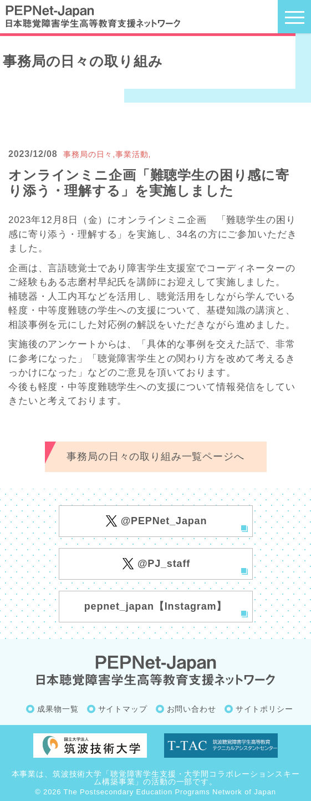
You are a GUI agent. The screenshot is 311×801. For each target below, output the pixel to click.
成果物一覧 (57, 708)
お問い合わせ (191, 708)
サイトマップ (122, 708)
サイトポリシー (264, 708)
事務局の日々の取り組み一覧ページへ (155, 456)
